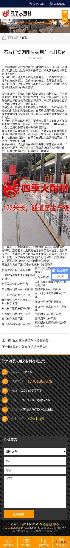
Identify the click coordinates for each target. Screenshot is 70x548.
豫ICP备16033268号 (33, 524)
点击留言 (19, 514)
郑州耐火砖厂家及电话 (48, 314)
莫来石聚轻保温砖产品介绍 (31, 346)
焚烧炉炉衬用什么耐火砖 (16, 270)
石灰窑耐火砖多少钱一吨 (49, 276)
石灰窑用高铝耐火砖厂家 (16, 294)
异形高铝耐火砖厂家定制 (16, 324)
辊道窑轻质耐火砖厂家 (48, 289)
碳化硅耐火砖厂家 (12, 318)
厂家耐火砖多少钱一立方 (16, 314)
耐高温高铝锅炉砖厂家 (15, 283)
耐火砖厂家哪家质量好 (48, 301)
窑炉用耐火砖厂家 (45, 318)
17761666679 (60, 542)
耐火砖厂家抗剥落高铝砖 (16, 308)
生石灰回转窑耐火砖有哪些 (31, 340)
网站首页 (13, 37)
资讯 (24, 37)
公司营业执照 (35, 418)
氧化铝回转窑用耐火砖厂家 (17, 289)
